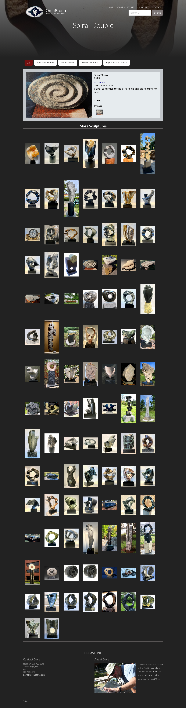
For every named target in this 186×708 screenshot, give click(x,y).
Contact (156, 7)
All (28, 62)
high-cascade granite (116, 62)
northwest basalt (90, 62)
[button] (120, 7)
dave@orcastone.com (34, 674)
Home (110, 7)
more (157, 678)
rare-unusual (67, 62)
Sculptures (143, 7)
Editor (25, 701)
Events (130, 7)
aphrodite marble (45, 62)
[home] (47, 12)
